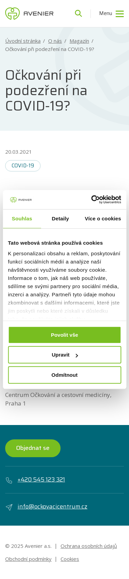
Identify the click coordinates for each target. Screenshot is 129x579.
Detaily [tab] (60, 218)
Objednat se (33, 447)
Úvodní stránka (23, 41)
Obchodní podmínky (28, 558)
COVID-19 (23, 166)
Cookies (70, 558)
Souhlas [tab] (22, 218)
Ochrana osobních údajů (89, 545)
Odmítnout (65, 375)
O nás (55, 41)
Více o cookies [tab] (103, 218)
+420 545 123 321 (35, 479)
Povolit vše (64, 335)
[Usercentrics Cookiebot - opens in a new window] (92, 199)
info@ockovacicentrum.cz (46, 506)
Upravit (65, 355)
